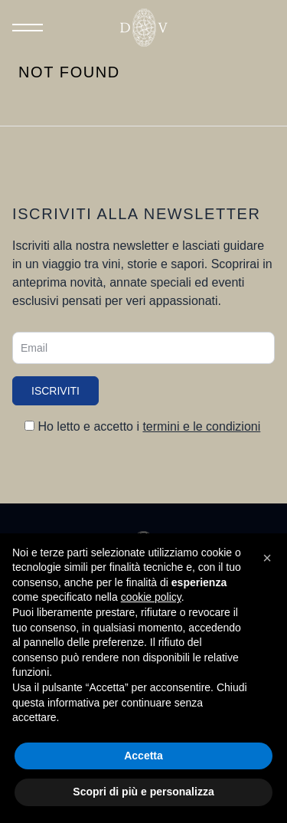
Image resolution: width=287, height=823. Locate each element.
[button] (267, 558)
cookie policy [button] (151, 597)
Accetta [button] (143, 755)
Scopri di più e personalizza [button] (143, 791)
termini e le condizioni (201, 426)
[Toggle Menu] (27, 27)
